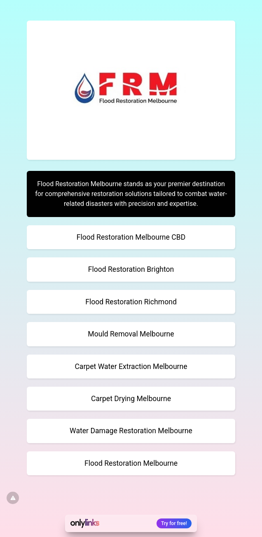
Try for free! (174, 523)
